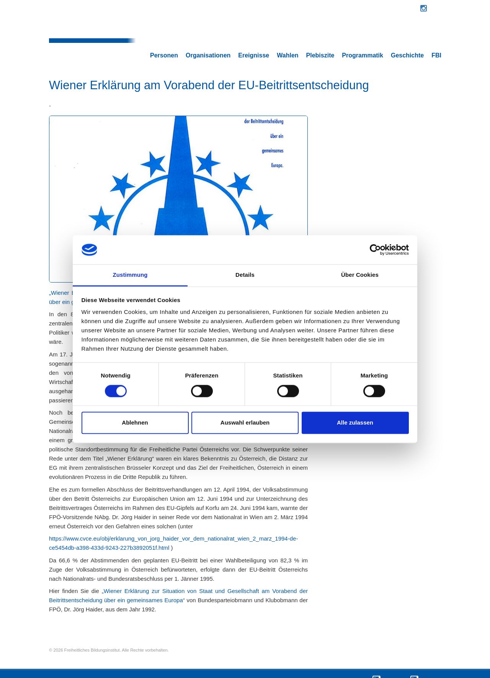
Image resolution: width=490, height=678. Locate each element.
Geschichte (407, 36)
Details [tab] (245, 275)
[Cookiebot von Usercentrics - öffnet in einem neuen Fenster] (375, 249)
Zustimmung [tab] (130, 275)
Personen (164, 36)
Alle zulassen (355, 423)
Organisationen (208, 36)
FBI (436, 36)
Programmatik (362, 36)
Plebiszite (320, 36)
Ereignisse (253, 36)
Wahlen (287, 36)
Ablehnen (135, 423)
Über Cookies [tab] (360, 275)
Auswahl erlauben (245, 423)
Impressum (429, 666)
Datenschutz (393, 666)
